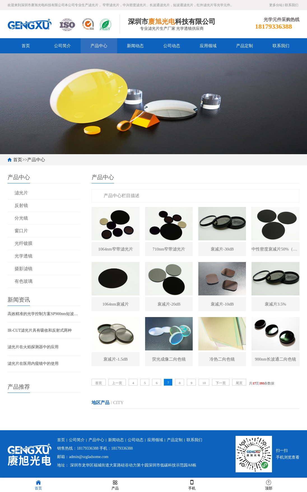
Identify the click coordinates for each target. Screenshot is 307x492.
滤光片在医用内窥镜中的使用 (33, 363)
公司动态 (171, 46)
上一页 (117, 383)
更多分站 (276, 5)
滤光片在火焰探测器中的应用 (33, 347)
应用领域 (208, 46)
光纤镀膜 (23, 243)
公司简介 (62, 46)
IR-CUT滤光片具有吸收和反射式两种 (40, 330)
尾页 (239, 383)
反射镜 (21, 205)
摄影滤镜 (23, 268)
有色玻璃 (23, 281)
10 (204, 383)
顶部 (268, 484)
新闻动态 (135, 46)
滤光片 (21, 192)
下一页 (221, 383)
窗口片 (21, 230)
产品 (115, 484)
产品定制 (244, 46)
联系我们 (291, 5)
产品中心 (98, 46)
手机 (192, 484)
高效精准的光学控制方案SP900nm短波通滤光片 (44, 314)
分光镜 (21, 218)
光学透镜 (23, 256)
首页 (26, 46)
